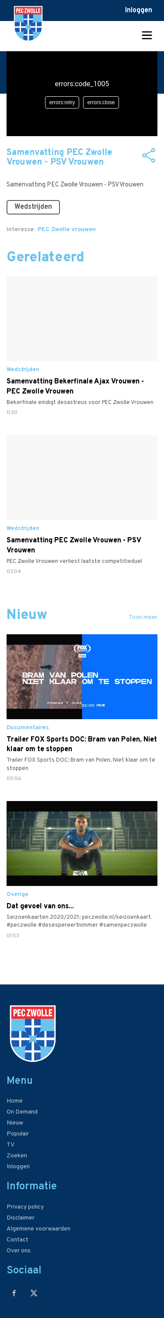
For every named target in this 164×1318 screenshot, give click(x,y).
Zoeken (17, 1156)
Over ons (19, 1251)
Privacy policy (25, 1207)
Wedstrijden (33, 207)
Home (15, 1101)
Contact (17, 1240)
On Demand (22, 1112)
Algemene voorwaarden (38, 1229)
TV (10, 1145)
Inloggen (138, 10)
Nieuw (15, 1123)
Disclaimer (21, 1218)
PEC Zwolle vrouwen (67, 229)
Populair (18, 1134)
